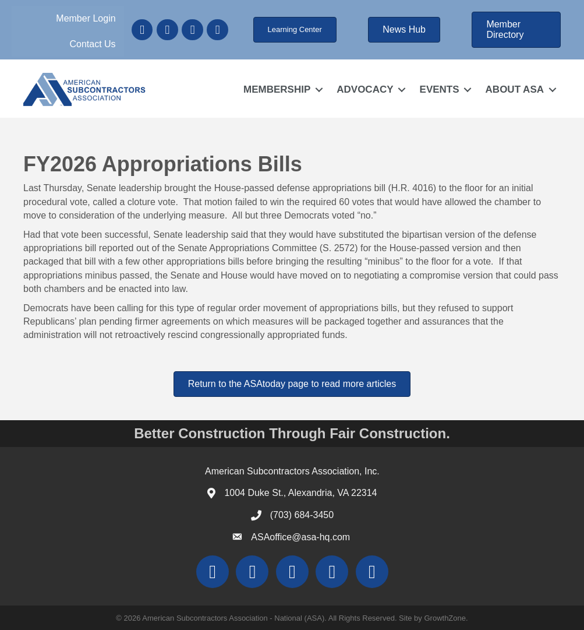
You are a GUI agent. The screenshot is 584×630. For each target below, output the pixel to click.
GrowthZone (445, 618)
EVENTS (439, 89)
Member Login (85, 18)
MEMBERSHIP (276, 89)
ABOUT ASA (515, 89)
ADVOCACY (365, 89)
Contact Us (92, 44)
